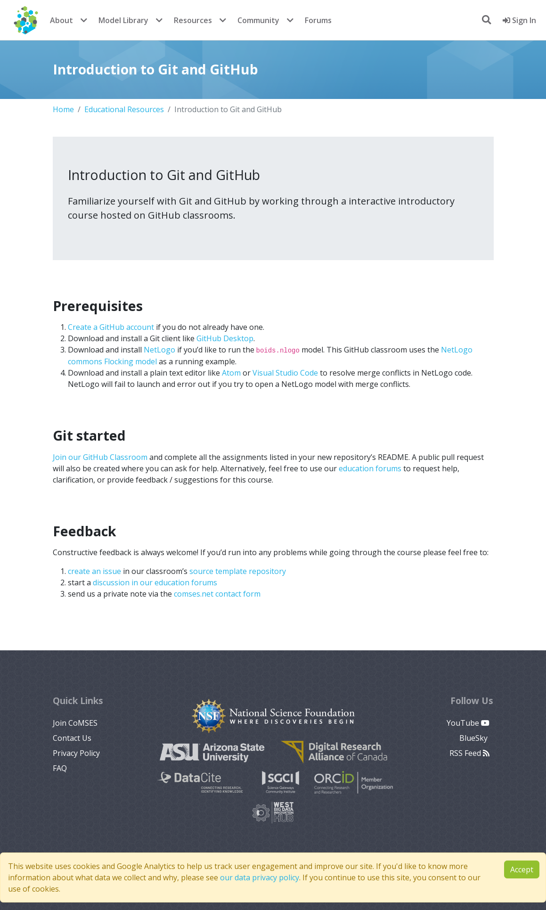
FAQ (60, 768)
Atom (231, 373)
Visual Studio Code (285, 373)
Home (63, 109)
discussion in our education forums (155, 582)
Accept (521, 869)
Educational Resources (124, 109)
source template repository (237, 571)
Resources (193, 20)
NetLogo (159, 349)
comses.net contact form (217, 594)
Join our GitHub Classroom (100, 457)
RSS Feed (469, 753)
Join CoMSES (75, 723)
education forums (370, 468)
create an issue (94, 571)
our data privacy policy (259, 877)
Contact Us (72, 738)
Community (258, 20)
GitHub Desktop (224, 338)
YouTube (468, 723)
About (61, 20)
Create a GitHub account (111, 327)
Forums (318, 20)
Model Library (123, 20)
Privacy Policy (76, 753)
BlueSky (474, 738)
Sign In (519, 20)
